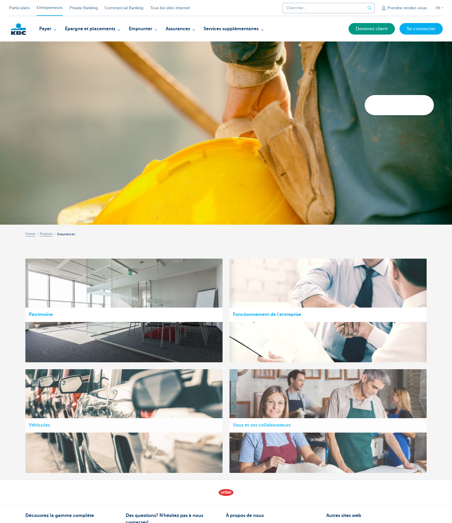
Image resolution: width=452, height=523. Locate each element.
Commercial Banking (124, 8)
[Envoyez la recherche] (369, 8)
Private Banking (83, 8)
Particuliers (19, 8)
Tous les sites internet (170, 8)
